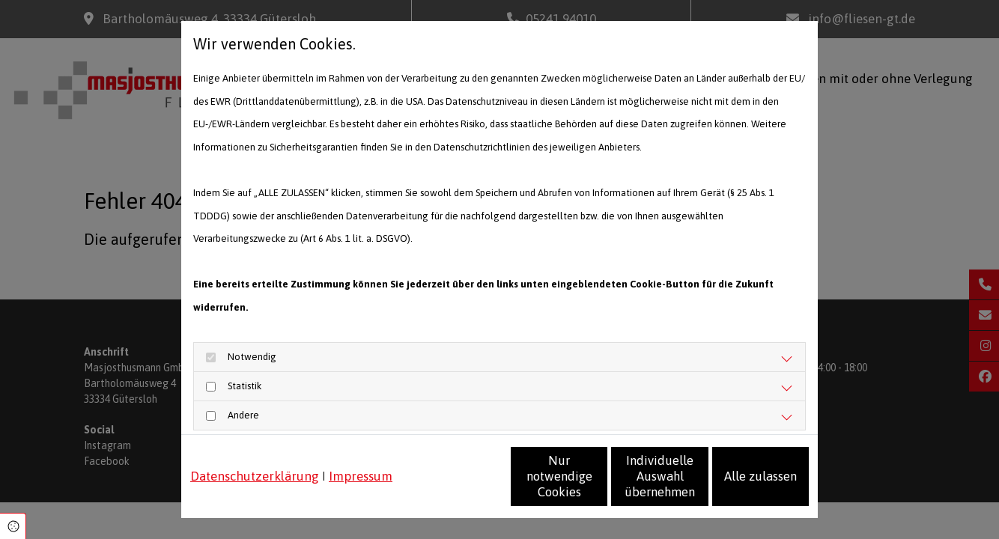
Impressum (360, 450)
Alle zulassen (739, 483)
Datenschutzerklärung (254, 450)
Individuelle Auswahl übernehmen (597, 484)
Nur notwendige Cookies (455, 484)
